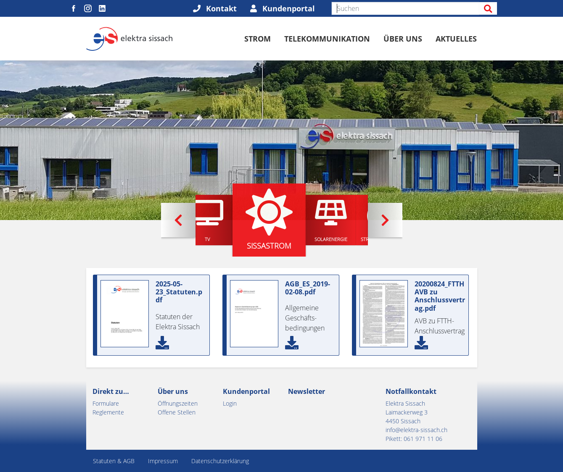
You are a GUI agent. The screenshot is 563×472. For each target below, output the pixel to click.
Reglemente (108, 412)
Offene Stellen (177, 412)
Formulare (106, 403)
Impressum (163, 461)
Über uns (402, 39)
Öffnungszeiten (178, 403)
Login (230, 403)
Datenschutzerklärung (220, 461)
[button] (178, 220)
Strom (257, 39)
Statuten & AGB (114, 461)
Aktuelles (456, 39)
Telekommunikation (327, 39)
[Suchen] (405, 8)
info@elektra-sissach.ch (416, 430)
